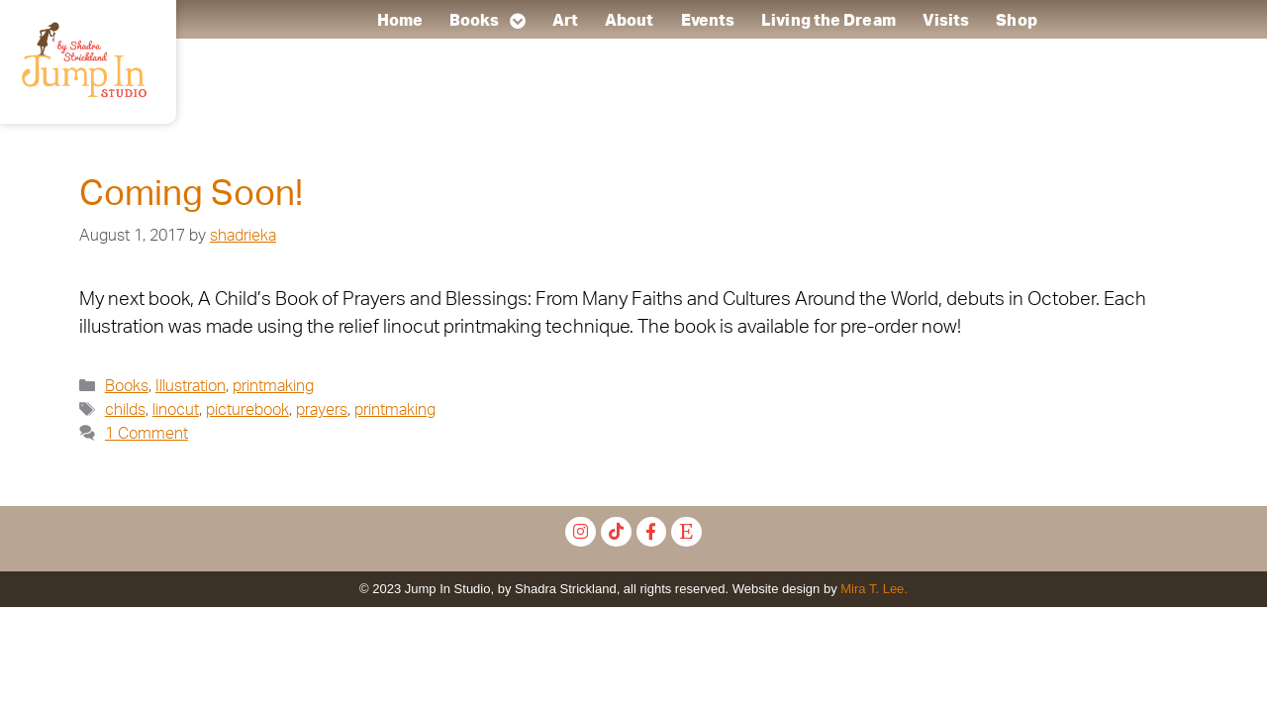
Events (707, 21)
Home (399, 21)
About (629, 21)
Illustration (190, 386)
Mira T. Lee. (874, 588)
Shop (1016, 21)
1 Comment (146, 434)
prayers (321, 410)
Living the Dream (828, 21)
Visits (945, 21)
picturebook (247, 410)
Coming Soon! (191, 194)
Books (487, 21)
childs (125, 410)
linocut (175, 410)
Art (564, 21)
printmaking (273, 386)
